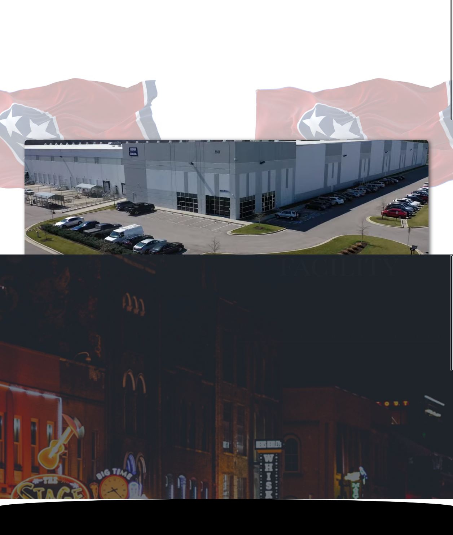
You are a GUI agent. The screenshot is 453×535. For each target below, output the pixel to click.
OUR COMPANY (222, 12)
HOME (183, 12)
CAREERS (264, 12)
